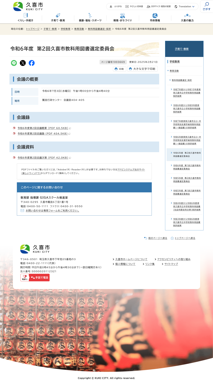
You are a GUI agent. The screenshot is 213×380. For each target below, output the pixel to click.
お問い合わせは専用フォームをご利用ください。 (52, 210)
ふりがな (118, 6)
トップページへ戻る (185, 234)
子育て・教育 (58, 20)
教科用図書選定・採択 (99, 29)
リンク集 (150, 259)
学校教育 (66, 29)
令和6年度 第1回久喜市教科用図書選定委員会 (187, 162)
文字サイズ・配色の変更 (161, 6)
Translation (185, 7)
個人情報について (125, 259)
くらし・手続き (26, 20)
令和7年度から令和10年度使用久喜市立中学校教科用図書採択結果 (187, 88)
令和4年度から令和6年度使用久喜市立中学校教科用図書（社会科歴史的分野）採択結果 (187, 202)
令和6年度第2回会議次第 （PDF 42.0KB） (44, 157)
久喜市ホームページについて (131, 255)
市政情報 (155, 20)
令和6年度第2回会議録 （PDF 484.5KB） (44, 133)
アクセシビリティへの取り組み (174, 255)
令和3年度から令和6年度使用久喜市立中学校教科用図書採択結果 (186, 218)
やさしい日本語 (136, 6)
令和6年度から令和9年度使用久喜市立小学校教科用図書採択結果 (186, 104)
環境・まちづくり (122, 20)
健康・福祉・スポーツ (90, 20)
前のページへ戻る (157, 234)
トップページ (32, 29)
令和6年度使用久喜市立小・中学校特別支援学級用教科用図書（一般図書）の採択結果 (187, 136)
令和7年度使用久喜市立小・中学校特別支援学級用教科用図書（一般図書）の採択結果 (187, 120)
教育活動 (79, 29)
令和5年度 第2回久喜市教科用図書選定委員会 (187, 175)
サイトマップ (171, 259)
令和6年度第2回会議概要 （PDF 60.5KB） (44, 128)
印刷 (121, 69)
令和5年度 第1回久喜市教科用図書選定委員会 (187, 187)
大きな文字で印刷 (144, 69)
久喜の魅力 (187, 20)
